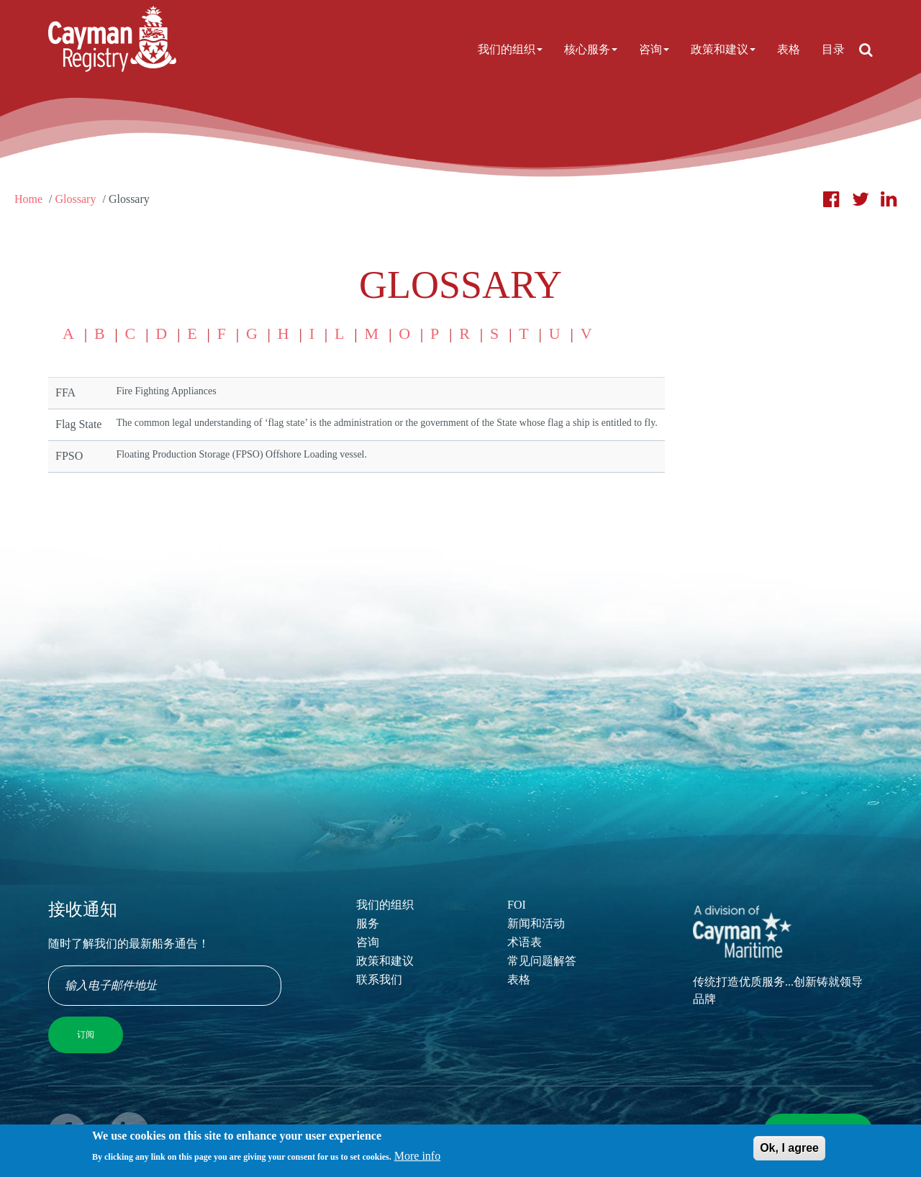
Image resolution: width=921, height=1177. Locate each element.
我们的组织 (510, 49)
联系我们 (379, 979)
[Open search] (866, 49)
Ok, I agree (789, 1151)
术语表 (524, 942)
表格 (788, 49)
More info (417, 1159)
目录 (833, 49)
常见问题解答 (541, 961)
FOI (516, 905)
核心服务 (590, 49)
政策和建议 (723, 49)
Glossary (75, 199)
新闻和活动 (536, 923)
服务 (367, 923)
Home (28, 199)
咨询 (654, 49)
